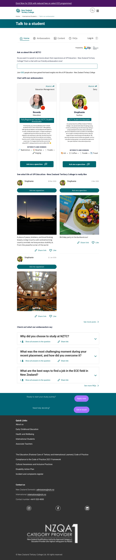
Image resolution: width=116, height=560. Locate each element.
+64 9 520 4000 (37, 499)
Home (18, 16)
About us (19, 424)
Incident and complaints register (29, 474)
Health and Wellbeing (25, 434)
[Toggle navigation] (97, 11)
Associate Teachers (24, 444)
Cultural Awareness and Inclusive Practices (34, 464)
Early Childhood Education (27, 429)
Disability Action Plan (25, 469)
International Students (29, 16)
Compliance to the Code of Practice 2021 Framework (38, 459)
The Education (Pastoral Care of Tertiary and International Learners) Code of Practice (52, 454)
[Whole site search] (92, 10)
